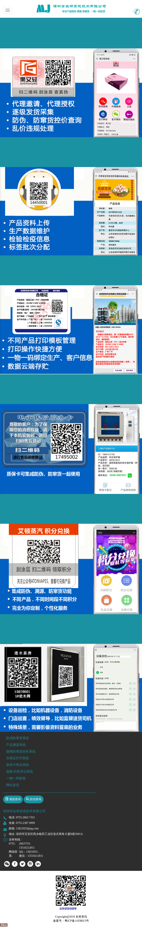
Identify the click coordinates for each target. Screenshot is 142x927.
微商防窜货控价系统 (21, 751)
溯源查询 (15, 799)
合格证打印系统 (17, 758)
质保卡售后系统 (17, 765)
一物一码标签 (16, 778)
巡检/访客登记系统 (19, 771)
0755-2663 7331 (25, 817)
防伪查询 (35, 799)
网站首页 (12, 785)
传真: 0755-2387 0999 (22, 822)
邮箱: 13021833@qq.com (24, 828)
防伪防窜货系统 (17, 738)
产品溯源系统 (16, 745)
